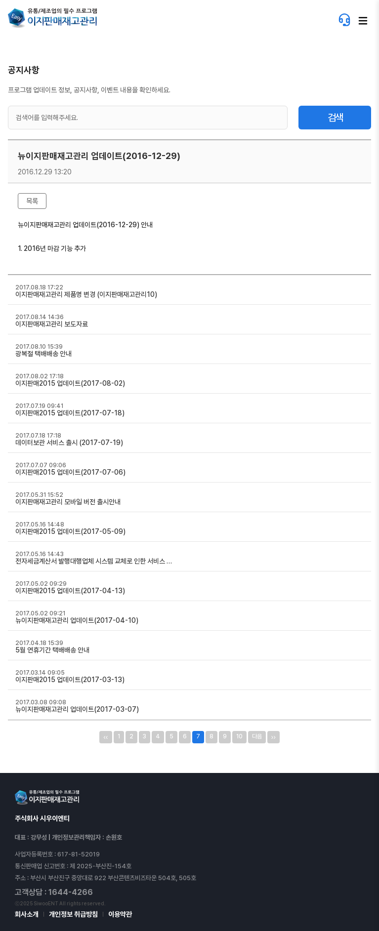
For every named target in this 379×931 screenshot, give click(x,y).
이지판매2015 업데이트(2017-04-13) (70, 591)
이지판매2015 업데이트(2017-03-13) (70, 680)
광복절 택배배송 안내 (43, 354)
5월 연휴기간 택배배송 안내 (52, 650)
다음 (257, 736)
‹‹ (105, 737)
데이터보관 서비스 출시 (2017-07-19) (69, 442)
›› (273, 737)
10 (239, 736)
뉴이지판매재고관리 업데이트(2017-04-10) (76, 620)
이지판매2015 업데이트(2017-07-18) (70, 413)
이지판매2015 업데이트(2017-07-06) (70, 472)
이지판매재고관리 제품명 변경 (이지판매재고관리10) (86, 294)
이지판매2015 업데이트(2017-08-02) (70, 383)
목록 (32, 201)
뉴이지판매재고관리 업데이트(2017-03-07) (77, 709)
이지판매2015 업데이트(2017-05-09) (70, 531)
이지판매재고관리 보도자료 (51, 324)
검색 (335, 117)
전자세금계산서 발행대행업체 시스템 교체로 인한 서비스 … (93, 561)
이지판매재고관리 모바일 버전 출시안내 (68, 502)
